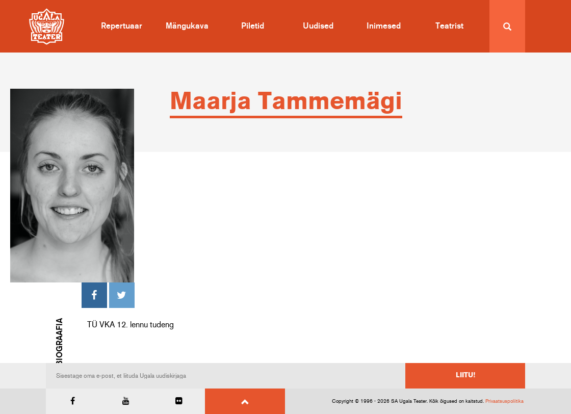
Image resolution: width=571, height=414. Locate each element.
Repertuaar (121, 26)
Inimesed (384, 26)
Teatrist (449, 26)
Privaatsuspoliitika (504, 401)
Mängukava (187, 26)
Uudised (318, 26)
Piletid (252, 26)
